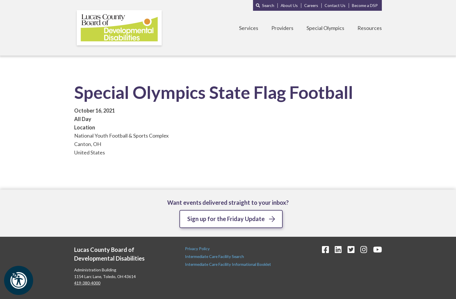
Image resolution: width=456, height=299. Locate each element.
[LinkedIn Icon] (338, 249)
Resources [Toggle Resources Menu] (369, 28)
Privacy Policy (198, 248)
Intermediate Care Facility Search (215, 256)
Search (268, 5)
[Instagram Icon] (363, 249)
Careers (311, 5)
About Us (289, 5)
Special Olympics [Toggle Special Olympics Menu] (325, 28)
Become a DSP (365, 5)
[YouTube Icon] (377, 249)
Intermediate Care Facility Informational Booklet (228, 264)
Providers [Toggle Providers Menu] (282, 28)
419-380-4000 (87, 282)
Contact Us (335, 5)
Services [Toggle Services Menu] (248, 28)
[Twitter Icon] (351, 249)
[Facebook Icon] (325, 249)
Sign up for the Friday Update (226, 218)
